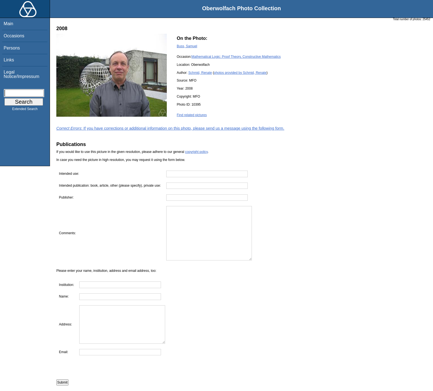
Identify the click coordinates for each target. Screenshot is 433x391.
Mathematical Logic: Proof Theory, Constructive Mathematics (236, 57)
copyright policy (196, 152)
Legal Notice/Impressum (21, 74)
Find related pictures (192, 115)
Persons (12, 48)
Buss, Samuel (187, 46)
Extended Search (25, 110)
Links (9, 60)
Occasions (14, 35)
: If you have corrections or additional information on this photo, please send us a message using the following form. (170, 128)
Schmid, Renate (200, 73)
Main (8, 23)
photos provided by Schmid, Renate (240, 73)
